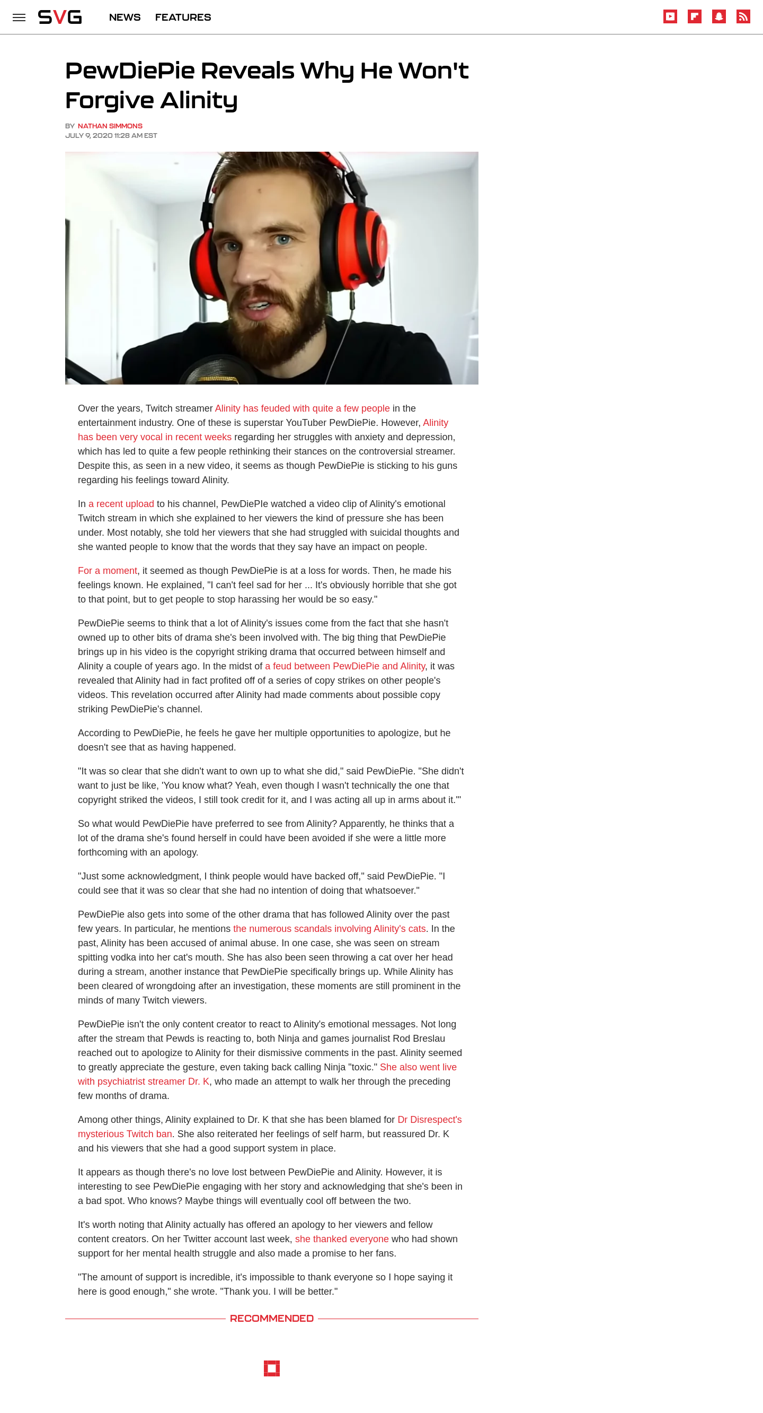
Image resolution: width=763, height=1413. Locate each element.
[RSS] (743, 21)
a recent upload (121, 504)
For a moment (107, 570)
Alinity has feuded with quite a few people (302, 408)
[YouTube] (670, 21)
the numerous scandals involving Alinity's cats (329, 928)
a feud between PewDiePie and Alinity (345, 666)
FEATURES (183, 17)
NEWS (125, 17)
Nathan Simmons (110, 126)
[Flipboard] (695, 21)
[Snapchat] (719, 21)
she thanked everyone (342, 1239)
